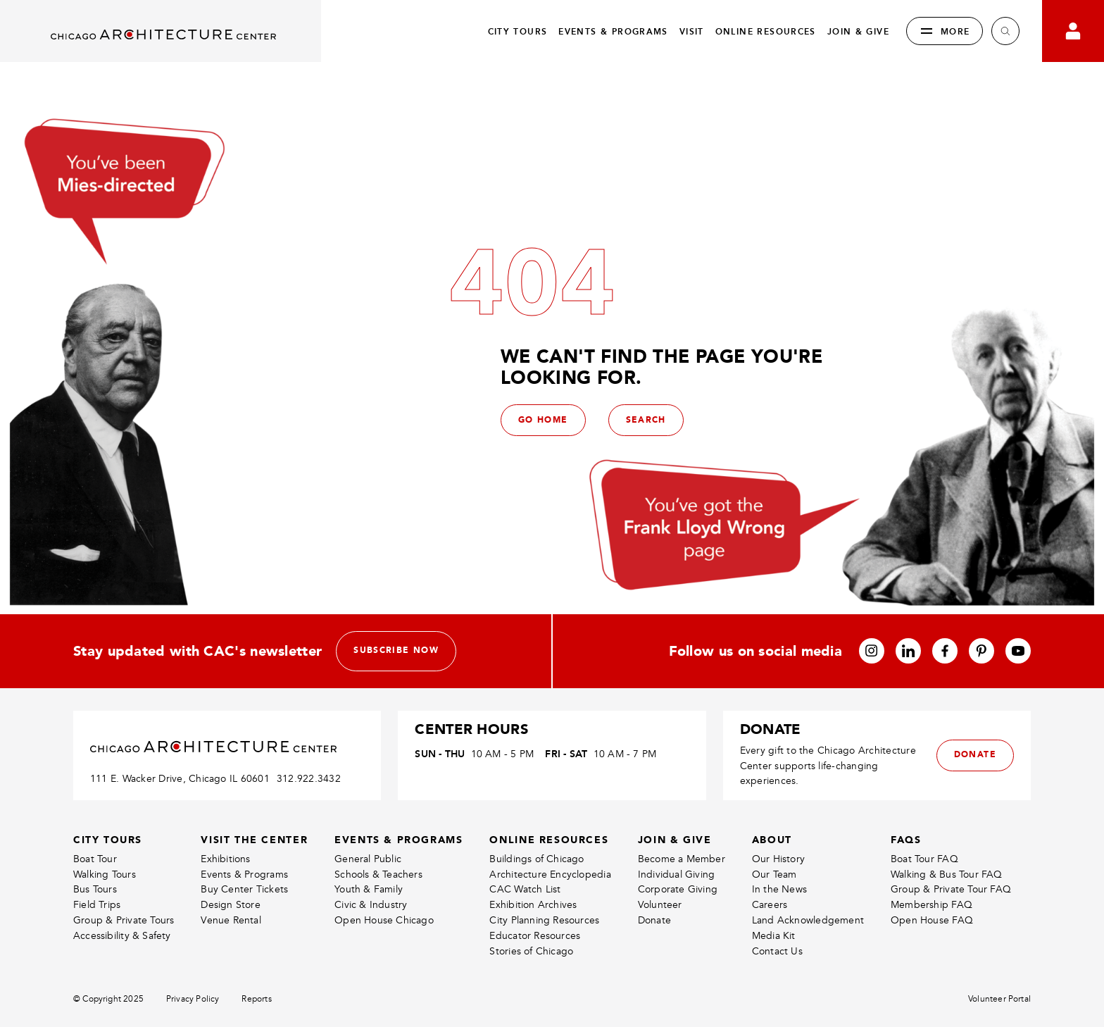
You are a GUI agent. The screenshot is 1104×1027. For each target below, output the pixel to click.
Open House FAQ (932, 920)
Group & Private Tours (123, 920)
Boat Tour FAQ (924, 859)
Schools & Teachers (378, 874)
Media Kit (774, 936)
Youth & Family (368, 889)
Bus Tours (95, 889)
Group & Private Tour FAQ (951, 889)
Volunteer (660, 905)
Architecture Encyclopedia (549, 874)
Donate (654, 920)
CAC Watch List (524, 889)
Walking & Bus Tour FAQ (947, 874)
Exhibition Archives (533, 905)
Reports (256, 999)
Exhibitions (225, 859)
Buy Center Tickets (244, 889)
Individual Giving (676, 874)
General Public (367, 859)
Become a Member (681, 859)
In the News (779, 889)
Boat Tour (95, 859)
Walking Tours (104, 874)
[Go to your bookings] (1073, 31)
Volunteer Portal (999, 999)
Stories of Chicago (531, 951)
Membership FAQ (931, 905)
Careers (769, 905)
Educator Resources (534, 936)
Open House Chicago (384, 920)
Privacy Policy (193, 999)
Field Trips (96, 905)
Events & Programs (244, 874)
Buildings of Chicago (536, 859)
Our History (778, 859)
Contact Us (777, 951)
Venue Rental (231, 920)
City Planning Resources (544, 920)
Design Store (231, 905)
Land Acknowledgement (808, 920)
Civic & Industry (370, 905)
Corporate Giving (677, 889)
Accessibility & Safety (122, 936)
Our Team (774, 874)
